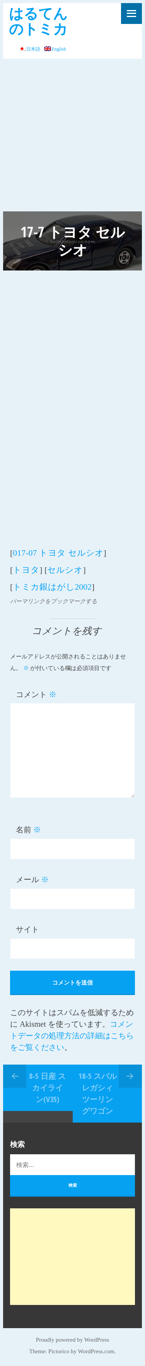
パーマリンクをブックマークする (53, 601)
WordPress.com (96, 1351)
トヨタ (26, 570)
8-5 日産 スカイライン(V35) (47, 1087)
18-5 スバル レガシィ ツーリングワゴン (97, 1093)
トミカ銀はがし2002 (52, 587)
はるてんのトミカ (38, 20)
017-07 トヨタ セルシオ (58, 553)
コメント (36, 694)
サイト (27, 929)
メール (32, 879)
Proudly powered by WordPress (72, 1340)
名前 (28, 829)
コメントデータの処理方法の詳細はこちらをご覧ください (72, 1035)
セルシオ (65, 570)
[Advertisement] (72, 135)
